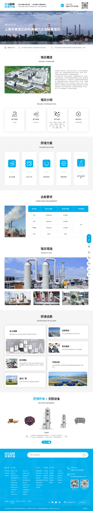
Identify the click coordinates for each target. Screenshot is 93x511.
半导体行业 (13, 480)
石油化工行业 (14, 470)
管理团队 (51, 475)
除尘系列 (38, 477)
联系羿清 (60, 480)
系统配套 (38, 487)
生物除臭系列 (39, 480)
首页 (7, 41)
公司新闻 (45, 470)
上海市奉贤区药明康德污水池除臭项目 (37, 41)
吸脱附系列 (38, 475)
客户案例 (36, 13)
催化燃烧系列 (39, 470)
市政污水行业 (14, 494)
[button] (40, 284)
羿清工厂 (60, 477)
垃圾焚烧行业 (26, 489)
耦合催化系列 (39, 482)
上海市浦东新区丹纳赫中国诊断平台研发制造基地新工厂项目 (68, 47)
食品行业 (25, 482)
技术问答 (45, 480)
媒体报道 (45, 475)
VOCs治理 (14, 13)
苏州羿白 (23, 501)
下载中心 (60, 482)
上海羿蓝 (29, 501)
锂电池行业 (25, 475)
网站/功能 (68, 13)
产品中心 (44, 13)
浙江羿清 (18, 501)
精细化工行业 (26, 473)
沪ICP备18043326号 (32, 508)
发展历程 (51, 473)
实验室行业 (25, 492)
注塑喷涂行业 (14, 485)
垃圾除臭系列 (39, 485)
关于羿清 (58, 13)
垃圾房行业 (13, 489)
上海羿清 (12, 502)
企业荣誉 (51, 480)
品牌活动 (45, 477)
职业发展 (60, 475)
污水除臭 (22, 13)
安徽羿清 (12, 501)
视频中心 (51, 482)
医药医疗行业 (26, 485)
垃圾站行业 (25, 487)
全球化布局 (60, 473)
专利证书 (51, 477)
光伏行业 (25, 477)
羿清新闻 (51, 13)
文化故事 (45, 473)
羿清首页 (7, 13)
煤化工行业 (25, 470)
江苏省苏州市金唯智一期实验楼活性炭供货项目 (32, 47)
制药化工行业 (21, 41)
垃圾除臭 (29, 13)
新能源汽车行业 (14, 487)
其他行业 (25, 494)
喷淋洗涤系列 (39, 473)
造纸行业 (13, 492)
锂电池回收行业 (14, 477)
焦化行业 (13, 473)
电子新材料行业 (26, 480)
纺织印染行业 (14, 482)
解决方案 (7, 467)
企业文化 (60, 470)
